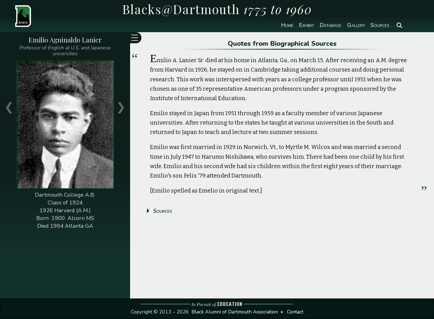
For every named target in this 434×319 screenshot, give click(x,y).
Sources (380, 25)
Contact (295, 311)
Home (287, 25)
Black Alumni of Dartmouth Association (235, 311)
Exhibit (306, 25)
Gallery (356, 25)
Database (330, 25)
